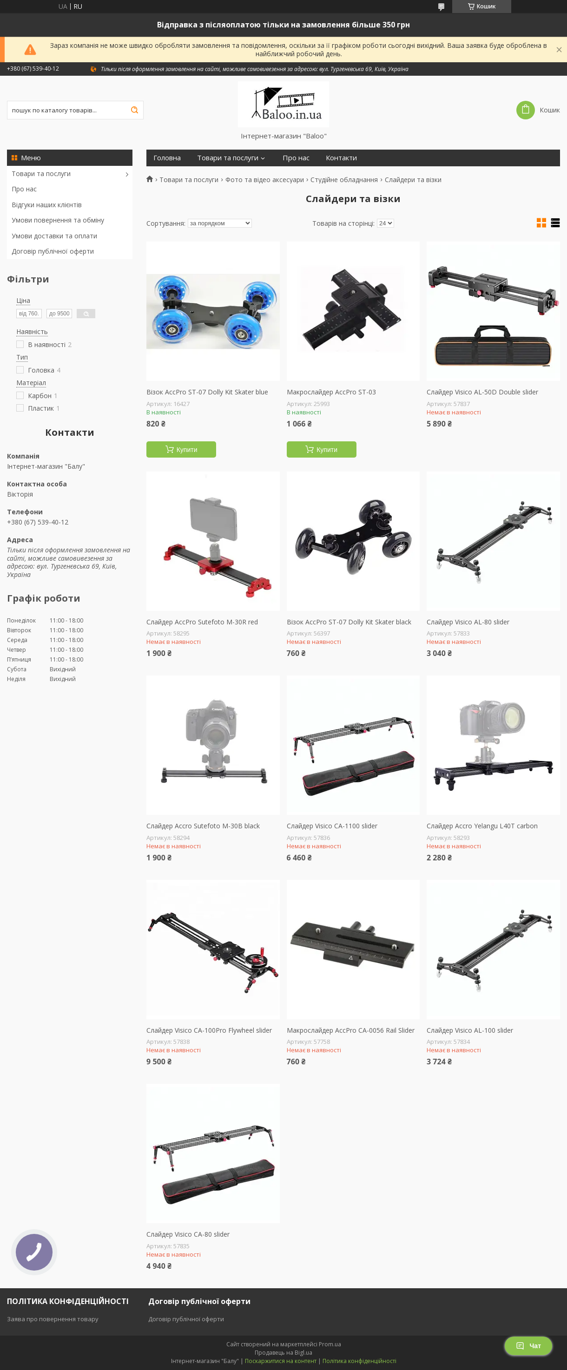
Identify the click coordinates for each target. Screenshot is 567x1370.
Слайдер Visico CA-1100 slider (332, 826)
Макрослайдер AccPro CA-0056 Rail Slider (351, 1030)
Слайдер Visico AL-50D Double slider (482, 392)
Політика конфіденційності (359, 1361)
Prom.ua (330, 1344)
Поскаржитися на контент (280, 1361)
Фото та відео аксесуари (264, 180)
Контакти (341, 157)
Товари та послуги (41, 173)
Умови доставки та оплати (54, 235)
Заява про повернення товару (53, 1319)
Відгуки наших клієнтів (47, 204)
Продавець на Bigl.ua (283, 1353)
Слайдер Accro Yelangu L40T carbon (482, 826)
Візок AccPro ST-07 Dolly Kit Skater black (349, 622)
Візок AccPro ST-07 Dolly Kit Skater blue (207, 392)
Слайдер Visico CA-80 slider (188, 1234)
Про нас (24, 188)
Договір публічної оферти (53, 251)
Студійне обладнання (344, 180)
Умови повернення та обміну (58, 220)
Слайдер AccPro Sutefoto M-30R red (202, 622)
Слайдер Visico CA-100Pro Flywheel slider (209, 1030)
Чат (528, 1346)
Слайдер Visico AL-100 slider (470, 1030)
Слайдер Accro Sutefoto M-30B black (203, 826)
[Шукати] (134, 110)
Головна (167, 157)
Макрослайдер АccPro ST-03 (331, 392)
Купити (187, 449)
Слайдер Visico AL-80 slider (468, 622)
